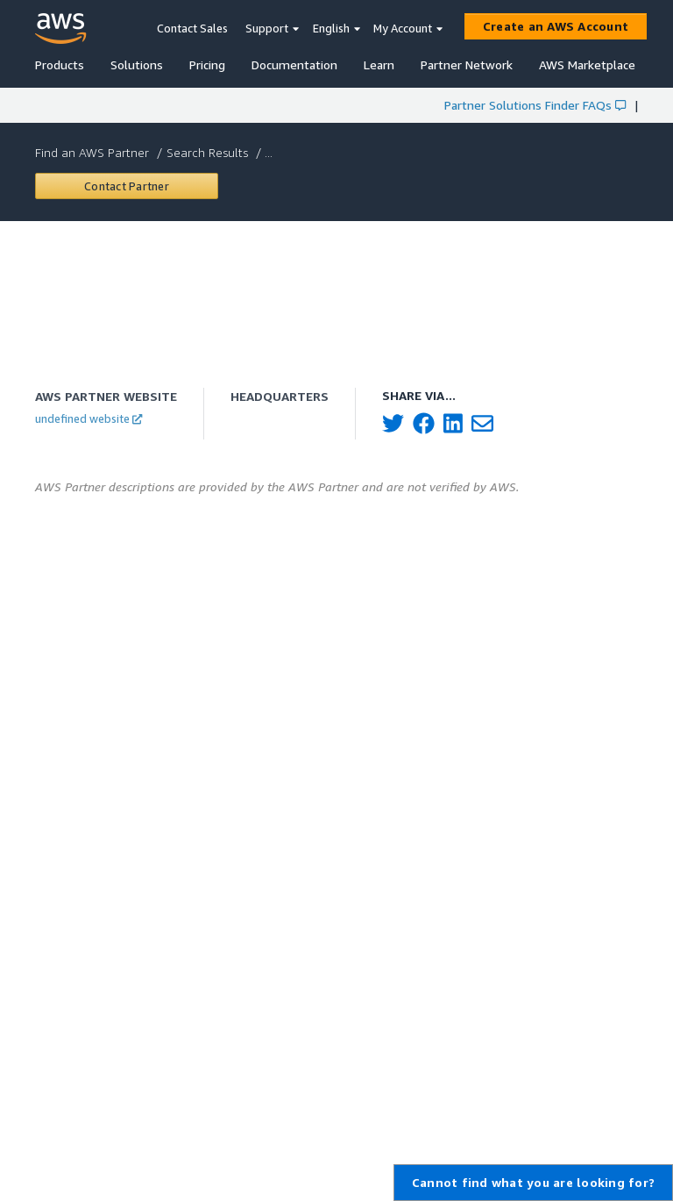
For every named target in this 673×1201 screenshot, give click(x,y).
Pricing (207, 64)
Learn (379, 64)
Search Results (208, 152)
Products (59, 64)
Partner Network (467, 64)
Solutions (136, 64)
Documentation (294, 64)
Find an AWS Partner (93, 152)
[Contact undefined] (126, 186)
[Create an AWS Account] (555, 26)
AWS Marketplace (587, 64)
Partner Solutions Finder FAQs (535, 104)
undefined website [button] (88, 418)
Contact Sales (192, 28)
